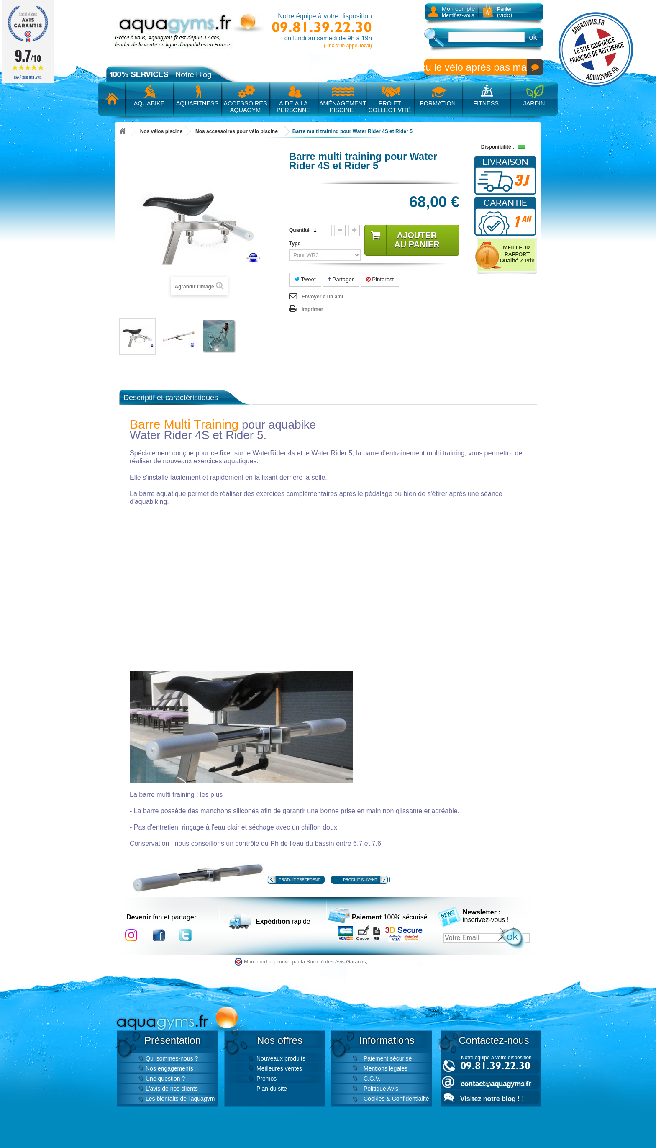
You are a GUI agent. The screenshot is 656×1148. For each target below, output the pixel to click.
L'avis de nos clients (172, 1088)
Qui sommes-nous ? (172, 1058)
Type (295, 244)
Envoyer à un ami (322, 297)
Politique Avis (381, 1088)
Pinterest (380, 279)
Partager (341, 279)
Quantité (299, 230)
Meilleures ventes (279, 1068)
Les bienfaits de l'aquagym (180, 1098)
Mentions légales (385, 1068)
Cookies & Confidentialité (396, 1098)
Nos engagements (169, 1068)
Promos (266, 1078)
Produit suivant (360, 880)
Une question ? (165, 1078)
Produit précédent (299, 880)
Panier (504, 12)
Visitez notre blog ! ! (492, 1098)
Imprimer (312, 309)
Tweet (305, 279)
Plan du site (271, 1088)
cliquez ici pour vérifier (394, 962)
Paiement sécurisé (388, 1058)
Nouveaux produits (280, 1058)
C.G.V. (372, 1078)
